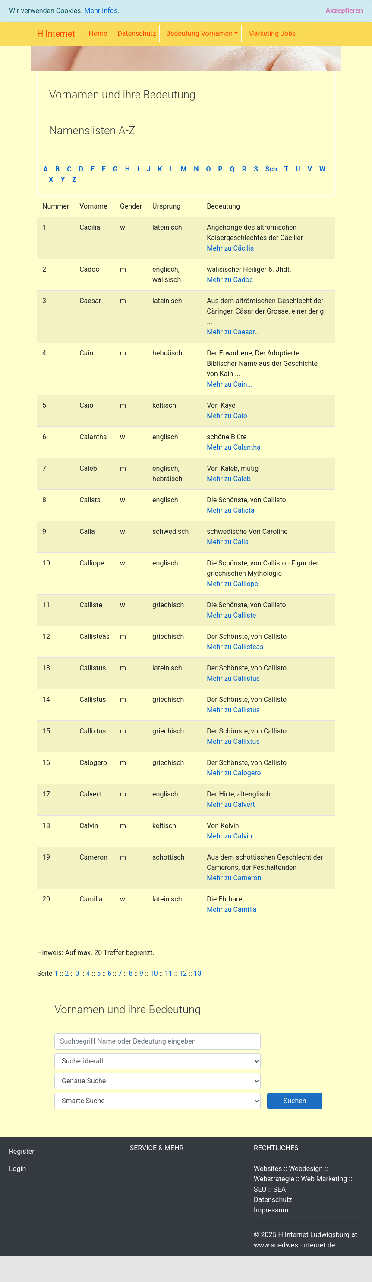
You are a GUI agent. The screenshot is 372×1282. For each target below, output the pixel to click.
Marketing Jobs (272, 33)
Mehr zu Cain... (229, 384)
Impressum (271, 1210)
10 (154, 973)
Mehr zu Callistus (233, 678)
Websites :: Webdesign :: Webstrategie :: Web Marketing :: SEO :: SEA (303, 1179)
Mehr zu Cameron (234, 878)
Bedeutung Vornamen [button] (199, 33)
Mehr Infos (100, 10)
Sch (271, 169)
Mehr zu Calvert (231, 804)
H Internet (56, 34)
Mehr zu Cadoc (230, 280)
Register (22, 1151)
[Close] (344, 10)
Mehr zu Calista (230, 510)
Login (17, 1169)
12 (183, 973)
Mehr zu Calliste (231, 615)
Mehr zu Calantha (234, 447)
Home (98, 33)
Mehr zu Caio (227, 416)
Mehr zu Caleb (229, 479)
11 (168, 973)
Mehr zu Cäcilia (230, 248)
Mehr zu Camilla (231, 909)
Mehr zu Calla (228, 542)
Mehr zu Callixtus (233, 741)
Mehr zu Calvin (229, 836)
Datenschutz (136, 33)
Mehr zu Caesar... (233, 332)
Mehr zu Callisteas (235, 647)
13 (198, 973)
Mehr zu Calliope (232, 584)
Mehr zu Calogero (234, 773)
